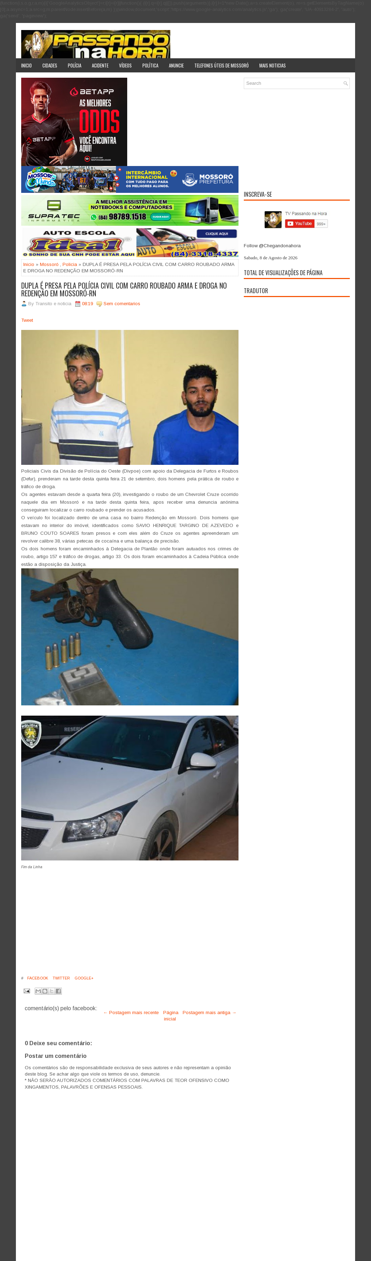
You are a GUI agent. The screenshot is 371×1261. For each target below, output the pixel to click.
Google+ (83, 978)
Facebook (37, 978)
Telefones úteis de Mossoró (221, 65)
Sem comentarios (122, 303)
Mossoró (49, 264)
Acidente (100, 65)
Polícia (74, 65)
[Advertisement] (80, 920)
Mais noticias (272, 65)
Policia (70, 264)
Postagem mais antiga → (209, 1012)
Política (150, 65)
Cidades (49, 65)
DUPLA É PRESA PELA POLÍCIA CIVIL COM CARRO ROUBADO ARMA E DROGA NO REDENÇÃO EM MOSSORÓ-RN (124, 289)
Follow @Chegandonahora (272, 245)
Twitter (61, 978)
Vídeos (125, 65)
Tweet (27, 320)
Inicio (26, 65)
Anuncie (176, 65)
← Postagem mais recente (131, 1012)
